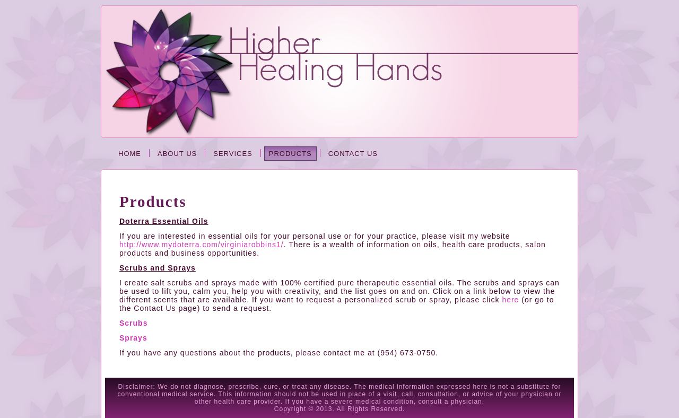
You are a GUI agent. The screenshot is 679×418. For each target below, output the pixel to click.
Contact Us (353, 154)
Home (129, 154)
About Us (177, 154)
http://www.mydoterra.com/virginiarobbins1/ (201, 244)
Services (233, 154)
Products (290, 154)
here (510, 299)
